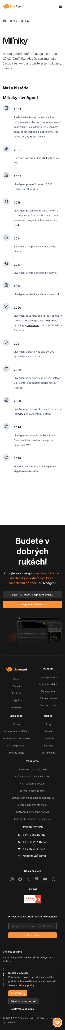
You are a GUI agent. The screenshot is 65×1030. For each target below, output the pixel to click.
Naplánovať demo (32, 604)
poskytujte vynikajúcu (39, 578)
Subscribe (33, 935)
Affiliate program (16, 745)
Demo (16, 679)
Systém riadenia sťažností (32, 804)
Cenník (16, 686)
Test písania (48, 752)
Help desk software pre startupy (32, 818)
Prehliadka (17, 707)
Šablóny (48, 745)
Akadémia (48, 738)
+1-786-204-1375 (34, 849)
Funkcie (16, 693)
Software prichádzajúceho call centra (32, 797)
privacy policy (26, 985)
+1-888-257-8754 (34, 842)
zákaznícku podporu (23, 583)
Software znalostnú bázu (32, 769)
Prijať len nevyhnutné (23, 1001)
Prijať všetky (17, 993)
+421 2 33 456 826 (35, 835)
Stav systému (48, 691)
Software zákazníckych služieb (32, 776)
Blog (48, 724)
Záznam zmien (48, 698)
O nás (13, 20)
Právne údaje (16, 752)
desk (17, 225)
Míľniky (25, 20)
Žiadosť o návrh (48, 705)
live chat (42, 157)
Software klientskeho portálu (32, 811)
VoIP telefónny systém (32, 783)
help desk (50, 320)
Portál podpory (48, 677)
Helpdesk (19, 413)
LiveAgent (30, 136)
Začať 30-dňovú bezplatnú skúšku (32, 594)
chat (43, 136)
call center (33, 325)
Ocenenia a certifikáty (16, 731)
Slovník (48, 731)
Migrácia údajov (48, 684)
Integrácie (16, 700)
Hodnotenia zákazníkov (16, 738)
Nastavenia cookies (22, 1008)
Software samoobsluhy (32, 790)
